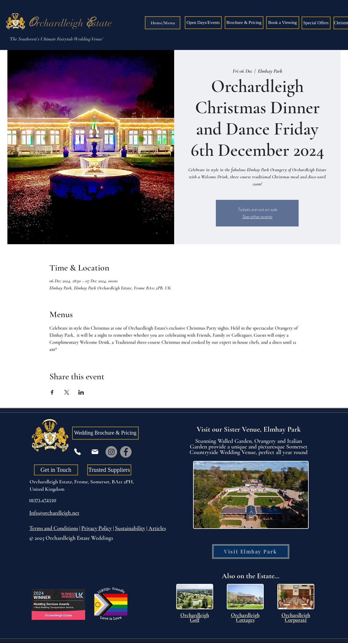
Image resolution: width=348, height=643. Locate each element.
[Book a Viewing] (282, 22)
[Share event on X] (66, 392)
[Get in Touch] (56, 469)
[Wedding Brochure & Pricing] (105, 433)
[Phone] (77, 451)
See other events (257, 216)
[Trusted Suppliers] (109, 469)
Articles (157, 528)
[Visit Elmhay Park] (250, 551)
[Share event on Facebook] (52, 392)
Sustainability (130, 528)
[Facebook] (126, 452)
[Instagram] (111, 452)
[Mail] (95, 452)
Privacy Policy (96, 528)
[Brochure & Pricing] (244, 22)
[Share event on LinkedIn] (81, 392)
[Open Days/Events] (203, 22)
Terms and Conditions (53, 528)
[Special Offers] (316, 23)
